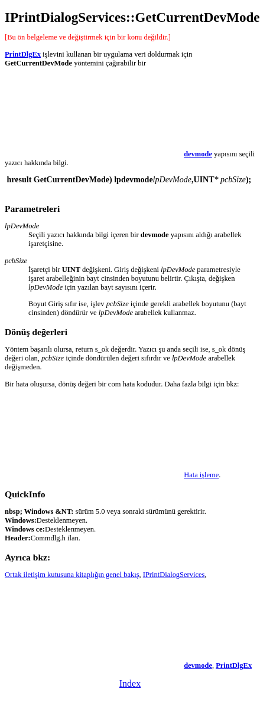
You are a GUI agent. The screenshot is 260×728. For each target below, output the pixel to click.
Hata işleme (201, 475)
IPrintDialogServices (174, 574)
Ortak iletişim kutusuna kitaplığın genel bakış (72, 574)
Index (130, 683)
